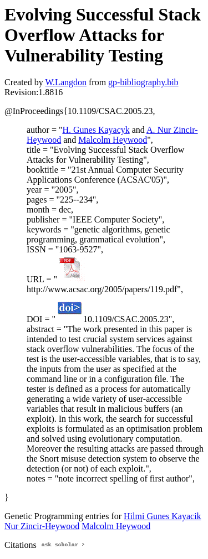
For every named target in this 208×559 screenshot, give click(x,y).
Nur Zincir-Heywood (41, 526)
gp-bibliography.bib (143, 82)
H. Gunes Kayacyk (95, 129)
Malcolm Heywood (112, 139)
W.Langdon (66, 82)
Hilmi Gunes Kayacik (162, 516)
